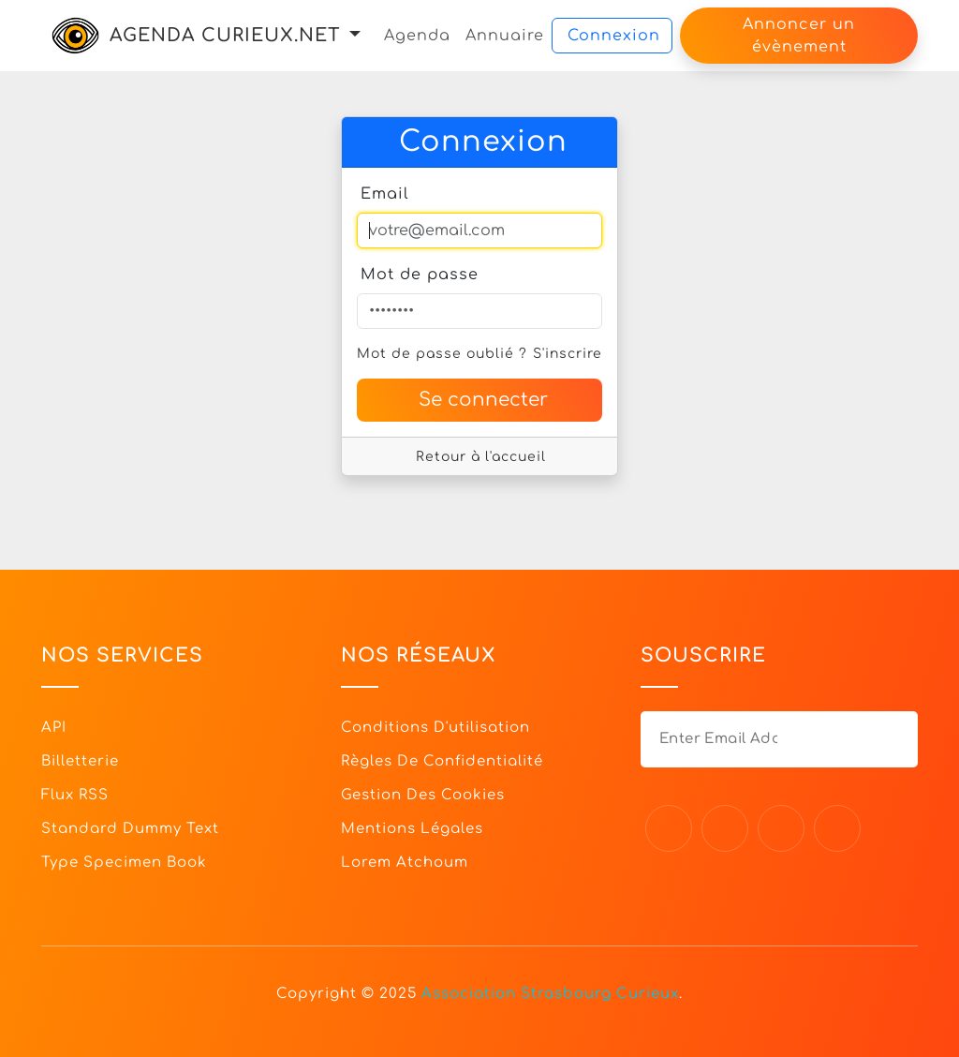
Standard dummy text (130, 829)
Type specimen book (124, 863)
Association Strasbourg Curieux (550, 994)
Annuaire (504, 35)
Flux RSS (75, 795)
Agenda (417, 35)
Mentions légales (412, 829)
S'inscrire (567, 354)
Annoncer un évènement (799, 35)
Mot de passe (420, 274)
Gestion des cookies (423, 795)
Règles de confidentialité (442, 761)
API (53, 728)
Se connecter (483, 399)
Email (385, 194)
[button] (355, 35)
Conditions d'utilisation (435, 728)
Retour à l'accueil (481, 457)
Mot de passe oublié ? (442, 354)
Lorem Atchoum (404, 863)
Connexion (614, 35)
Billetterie (80, 761)
